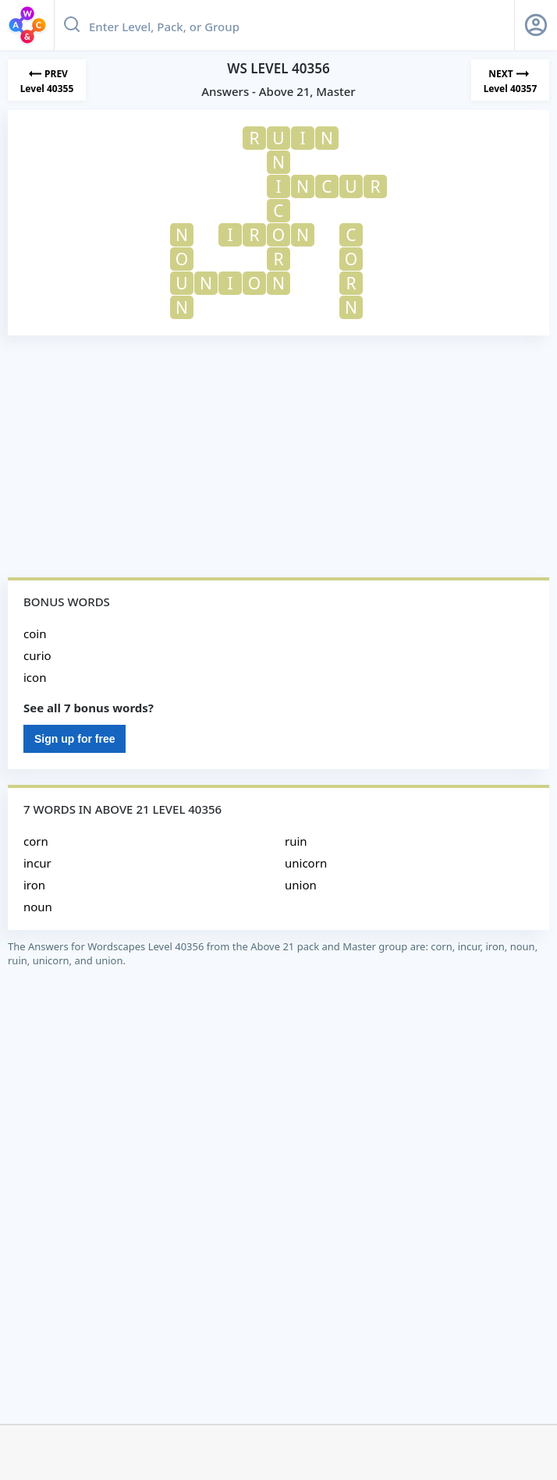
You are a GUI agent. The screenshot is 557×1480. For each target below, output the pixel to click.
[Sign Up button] (536, 25)
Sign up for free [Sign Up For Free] (74, 739)
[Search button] (72, 25)
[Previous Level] (47, 80)
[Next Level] (510, 80)
